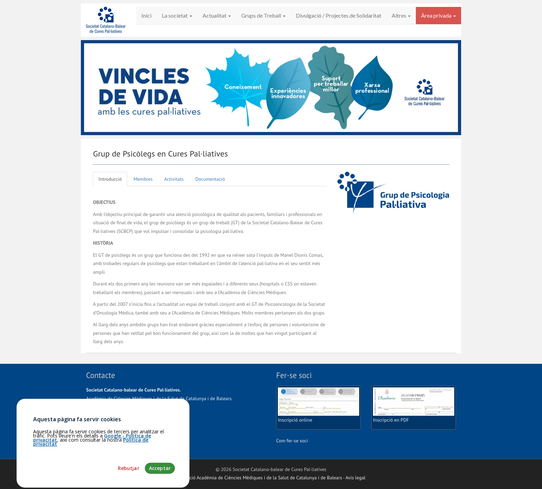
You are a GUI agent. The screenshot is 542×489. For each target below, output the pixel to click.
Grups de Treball (263, 15)
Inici (146, 15)
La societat (177, 15)
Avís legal (355, 477)
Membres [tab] (142, 179)
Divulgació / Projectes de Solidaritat (338, 15)
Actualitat (217, 15)
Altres (401, 15)
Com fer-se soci (292, 441)
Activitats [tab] (174, 179)
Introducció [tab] (110, 179)
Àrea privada (438, 15)
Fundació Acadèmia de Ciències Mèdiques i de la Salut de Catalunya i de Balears (259, 477)
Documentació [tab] (210, 179)
